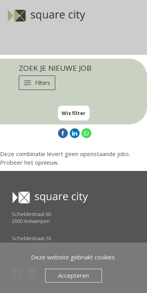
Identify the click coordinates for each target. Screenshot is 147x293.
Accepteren (73, 275)
